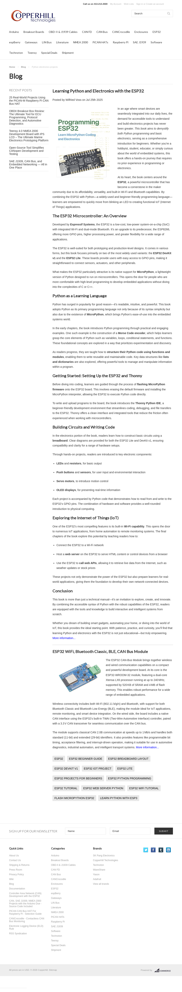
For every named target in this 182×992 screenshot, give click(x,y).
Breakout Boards (33, 31)
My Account (115, 4)
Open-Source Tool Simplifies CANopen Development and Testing (26, 151)
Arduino (14, 31)
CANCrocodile (121, 31)
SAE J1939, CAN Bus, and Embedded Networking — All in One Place (28, 164)
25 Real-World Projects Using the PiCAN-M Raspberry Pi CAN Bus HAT (29, 100)
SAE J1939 (139, 42)
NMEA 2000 (80, 42)
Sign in (139, 4)
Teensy (32, 52)
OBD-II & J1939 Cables (63, 31)
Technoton (16, 52)
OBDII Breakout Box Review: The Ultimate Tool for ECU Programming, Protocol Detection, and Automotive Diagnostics (27, 117)
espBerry (14, 42)
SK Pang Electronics (104, 855)
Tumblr (161, 850)
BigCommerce (163, 970)
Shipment (68, 52)
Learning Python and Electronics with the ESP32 (98, 91)
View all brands (101, 884)
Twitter (145, 850)
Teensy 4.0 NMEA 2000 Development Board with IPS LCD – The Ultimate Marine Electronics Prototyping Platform (28, 135)
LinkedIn (168, 850)
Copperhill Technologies (105, 860)
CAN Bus (102, 31)
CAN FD (87, 31)
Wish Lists (129, 4)
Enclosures (141, 31)
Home (12, 67)
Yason (96, 874)
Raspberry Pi (120, 42)
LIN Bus (47, 42)
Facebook (153, 850)
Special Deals (49, 52)
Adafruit (97, 879)
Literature (62, 42)
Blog (23, 67)
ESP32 (157, 31)
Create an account (155, 4)
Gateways (31, 42)
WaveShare (99, 869)
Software (156, 42)
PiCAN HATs (100, 42)
